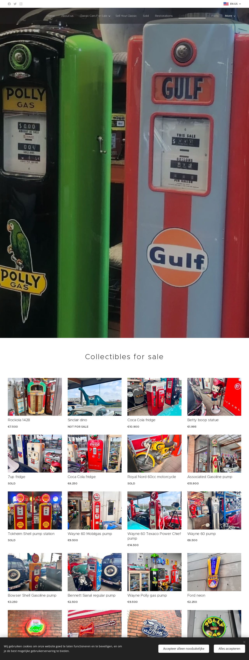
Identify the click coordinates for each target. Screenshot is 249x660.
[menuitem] (47, 16)
